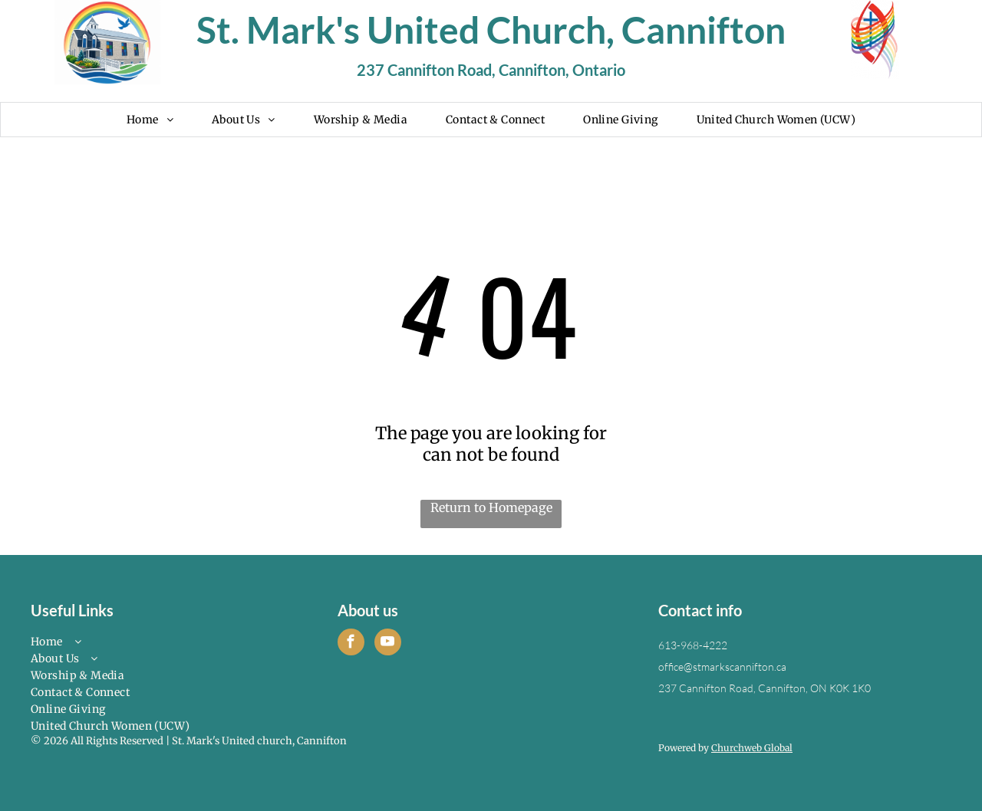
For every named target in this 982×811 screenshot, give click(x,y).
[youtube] (387, 644)
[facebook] (351, 644)
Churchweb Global (752, 748)
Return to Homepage (491, 507)
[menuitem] (150, 119)
